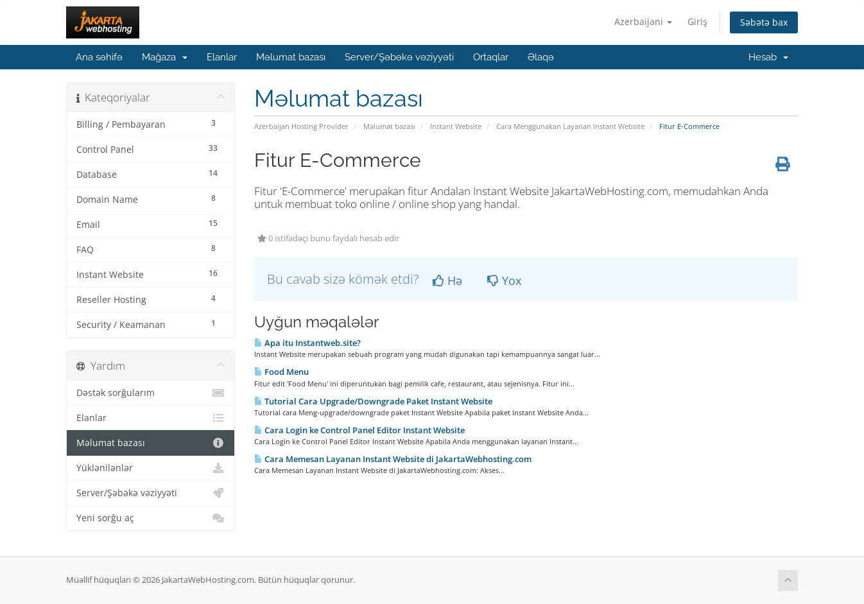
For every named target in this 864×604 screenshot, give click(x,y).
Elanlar (222, 57)
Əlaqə (541, 57)
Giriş (697, 21)
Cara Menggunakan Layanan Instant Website (570, 126)
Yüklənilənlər (150, 468)
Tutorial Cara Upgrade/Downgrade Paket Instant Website (373, 401)
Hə (447, 280)
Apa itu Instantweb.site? (307, 343)
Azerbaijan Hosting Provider (301, 126)
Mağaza (164, 57)
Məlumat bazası (290, 57)
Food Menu (281, 371)
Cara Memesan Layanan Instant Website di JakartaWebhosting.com (392, 459)
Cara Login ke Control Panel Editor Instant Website (359, 430)
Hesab (768, 57)
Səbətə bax (764, 22)
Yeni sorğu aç (150, 518)
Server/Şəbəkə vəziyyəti (399, 57)
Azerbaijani (643, 21)
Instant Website (455, 126)
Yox (504, 280)
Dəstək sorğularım (150, 393)
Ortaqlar (490, 57)
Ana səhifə (99, 57)
